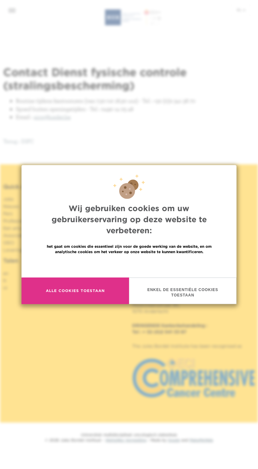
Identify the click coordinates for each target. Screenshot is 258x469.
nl (241, 10)
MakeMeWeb (201, 440)
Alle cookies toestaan (75, 301)
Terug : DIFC (18, 141)
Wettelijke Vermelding (125, 440)
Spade (174, 440)
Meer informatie (129, 276)
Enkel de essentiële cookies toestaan (182, 303)
